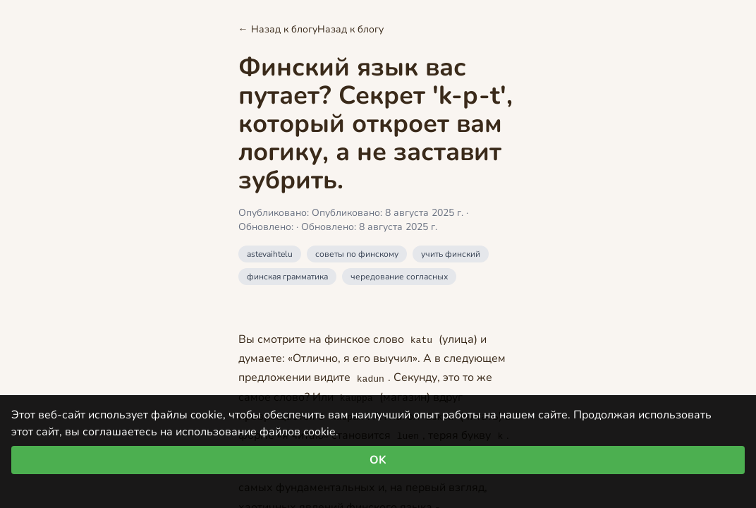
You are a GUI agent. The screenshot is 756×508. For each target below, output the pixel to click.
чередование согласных (399, 276)
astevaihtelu (270, 254)
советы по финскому (356, 254)
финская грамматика (287, 276)
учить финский (450, 254)
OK (378, 460)
